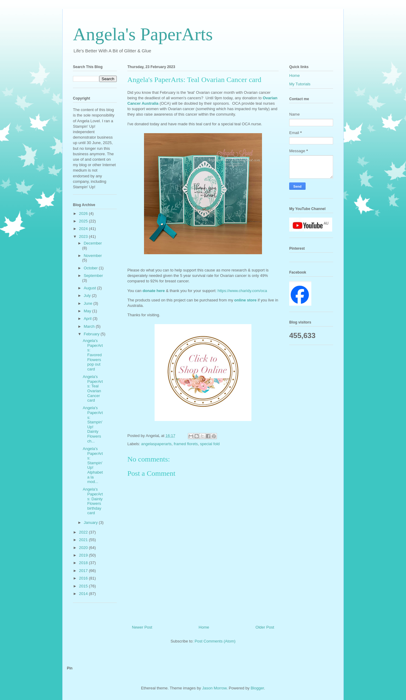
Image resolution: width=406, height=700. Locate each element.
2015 (84, 586)
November (93, 255)
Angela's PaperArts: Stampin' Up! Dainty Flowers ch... (93, 424)
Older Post (265, 627)
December (93, 243)
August (90, 288)
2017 (84, 570)
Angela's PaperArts (143, 34)
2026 (84, 213)
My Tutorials (299, 84)
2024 (84, 228)
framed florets (186, 444)
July (88, 295)
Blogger (257, 688)
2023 (84, 236)
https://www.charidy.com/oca (243, 290)
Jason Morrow (214, 688)
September (93, 275)
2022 (84, 532)
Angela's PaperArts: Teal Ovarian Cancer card (93, 388)
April (88, 318)
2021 (84, 539)
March (90, 326)
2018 (84, 562)
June (88, 303)
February (92, 334)
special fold (210, 444)
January (91, 522)
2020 (84, 547)
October (91, 268)
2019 (84, 555)
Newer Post (142, 627)
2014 (84, 593)
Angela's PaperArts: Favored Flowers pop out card (93, 354)
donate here (153, 290)
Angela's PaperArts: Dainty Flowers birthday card (93, 501)
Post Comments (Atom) (215, 641)
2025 (84, 221)
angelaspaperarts (156, 444)
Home (204, 627)
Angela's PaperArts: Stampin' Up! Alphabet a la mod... (93, 465)
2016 (84, 578)
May (88, 311)
